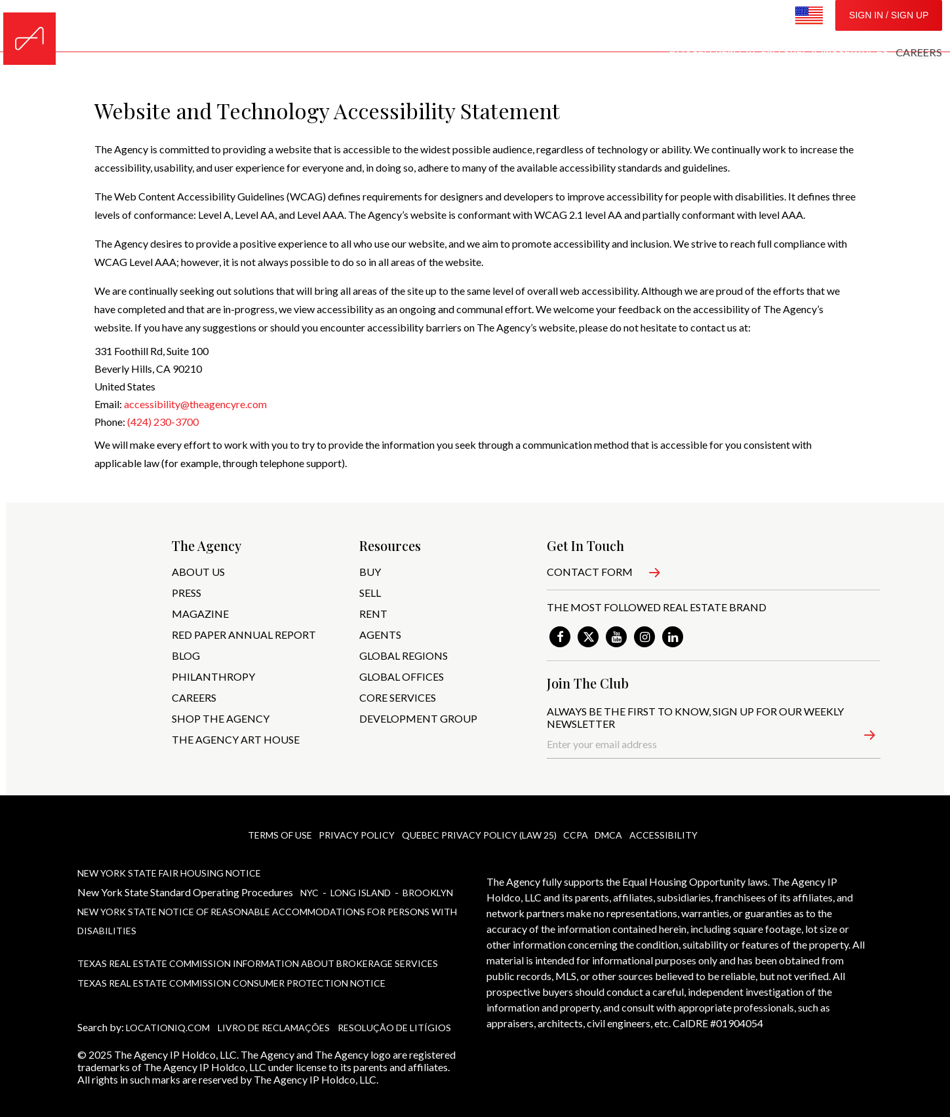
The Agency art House (236, 739)
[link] (559, 636)
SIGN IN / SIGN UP (888, 26)
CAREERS (194, 697)
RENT (373, 613)
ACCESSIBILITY (666, 835)
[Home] (29, 26)
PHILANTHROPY (213, 676)
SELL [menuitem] (491, 26)
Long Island (361, 888)
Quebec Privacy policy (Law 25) (477, 835)
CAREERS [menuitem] (762, 26)
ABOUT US (198, 571)
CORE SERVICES (397, 697)
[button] (861, 738)
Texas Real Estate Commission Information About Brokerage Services (257, 948)
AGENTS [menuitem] (582, 26)
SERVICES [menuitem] (702, 26)
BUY (370, 571)
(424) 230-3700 (163, 421)
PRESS (186, 592)
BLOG (186, 655)
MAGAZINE (200, 613)
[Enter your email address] (714, 744)
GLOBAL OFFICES (401, 676)
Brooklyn (428, 888)
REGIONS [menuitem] (640, 26)
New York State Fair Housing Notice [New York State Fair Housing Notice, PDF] (169, 871)
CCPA (575, 835)
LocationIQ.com (168, 1006)
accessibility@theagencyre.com (195, 404)
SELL (370, 592)
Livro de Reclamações (274, 1006)
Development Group (418, 718)
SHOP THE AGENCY (220, 718)
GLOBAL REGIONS (403, 655)
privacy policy (354, 835)
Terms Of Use (275, 835)
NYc (310, 888)
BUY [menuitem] (454, 26)
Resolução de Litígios (394, 1006)
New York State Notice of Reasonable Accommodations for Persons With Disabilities (267, 911)
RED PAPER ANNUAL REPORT (244, 634)
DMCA (610, 835)
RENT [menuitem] (531, 26)
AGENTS (380, 634)
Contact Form (590, 571)
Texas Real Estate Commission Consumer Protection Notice (231, 964)
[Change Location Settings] (809, 26)
